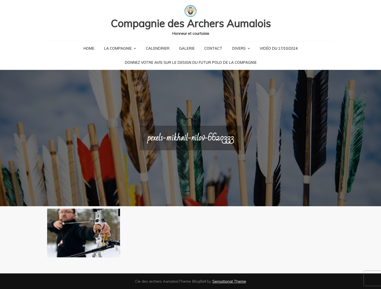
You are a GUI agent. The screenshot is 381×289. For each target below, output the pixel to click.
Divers (239, 48)
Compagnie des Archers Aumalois (191, 23)
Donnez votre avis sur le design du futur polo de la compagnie (191, 62)
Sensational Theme (229, 281)
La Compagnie (118, 48)
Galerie (187, 48)
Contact (213, 48)
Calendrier (157, 48)
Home (88, 48)
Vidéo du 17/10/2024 (279, 48)
